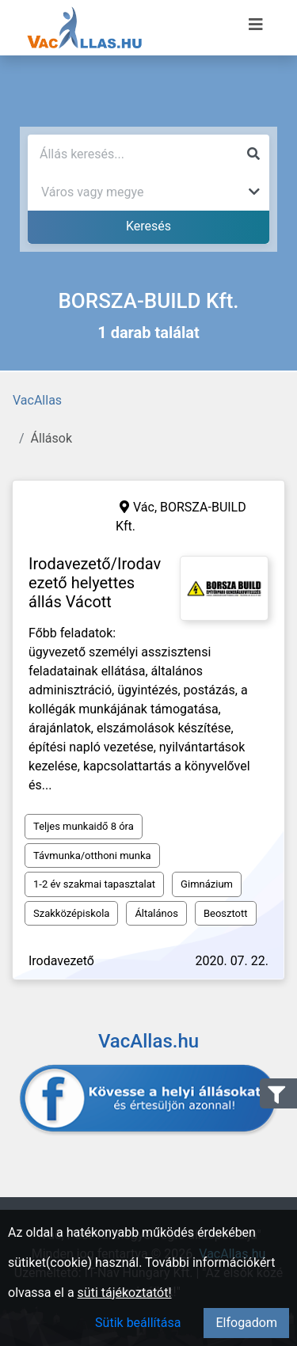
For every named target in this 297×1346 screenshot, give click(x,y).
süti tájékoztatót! (125, 1292)
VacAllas (37, 400)
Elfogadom (246, 1322)
